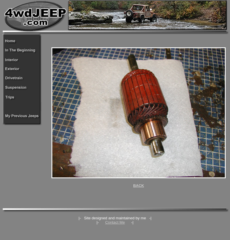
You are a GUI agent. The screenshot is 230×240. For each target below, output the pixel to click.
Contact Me (115, 222)
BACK (138, 185)
